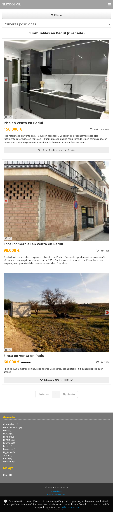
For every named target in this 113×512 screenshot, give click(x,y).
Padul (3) (7, 458)
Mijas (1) (7, 474)
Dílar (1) (7, 430)
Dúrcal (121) (9, 433)
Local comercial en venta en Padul (33, 244)
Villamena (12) (10, 461)
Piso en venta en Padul (23, 122)
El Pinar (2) (8, 436)
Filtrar (56, 15)
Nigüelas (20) (9, 452)
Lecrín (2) (7, 446)
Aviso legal (56, 491)
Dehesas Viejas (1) (12, 427)
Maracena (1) (9, 449)
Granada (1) (9, 442)
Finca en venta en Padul (24, 355)
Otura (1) (7, 455)
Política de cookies (56, 494)
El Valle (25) (9, 439)
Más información (70, 507)
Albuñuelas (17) (11, 424)
